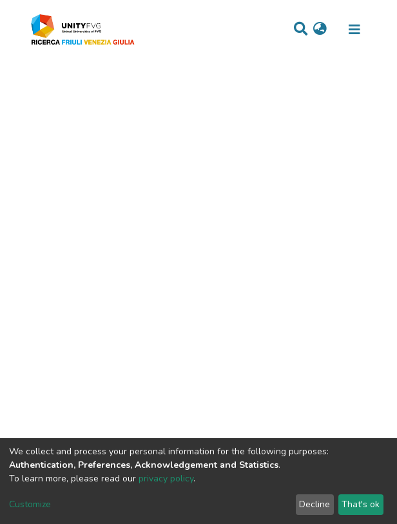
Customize (30, 504)
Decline (314, 504)
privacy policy (166, 478)
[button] (320, 29)
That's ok (361, 504)
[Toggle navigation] (354, 30)
